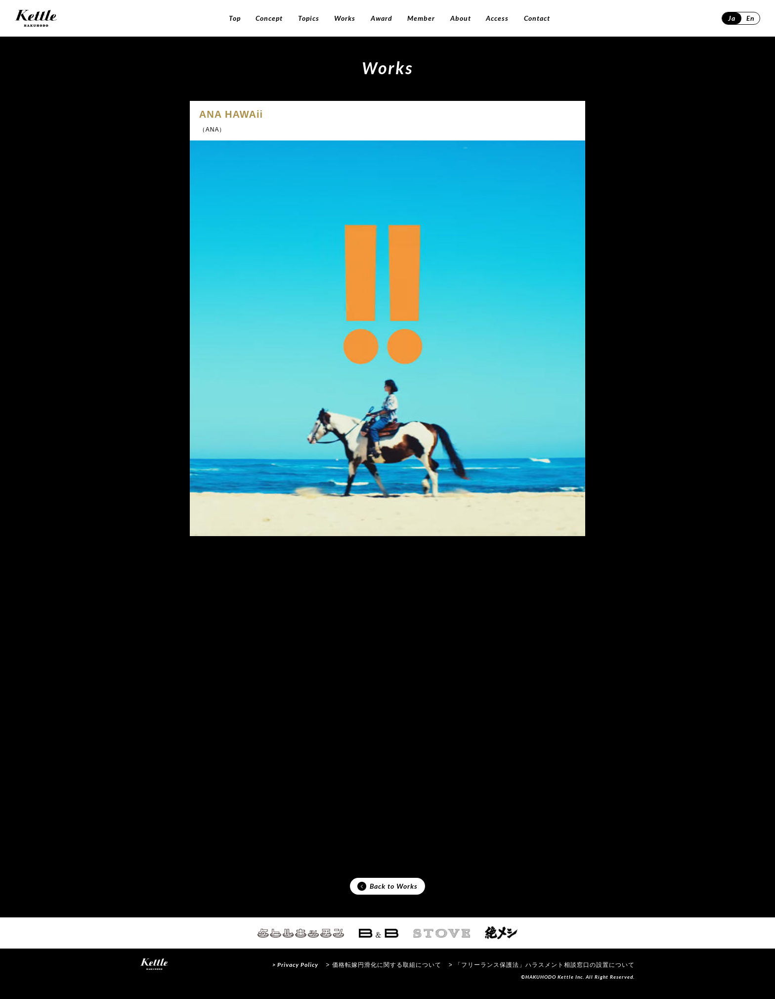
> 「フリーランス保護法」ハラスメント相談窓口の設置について (542, 971)
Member (421, 18)
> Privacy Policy (295, 971)
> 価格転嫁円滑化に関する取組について (383, 971)
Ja (731, 18)
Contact (537, 18)
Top (235, 18)
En (750, 18)
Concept (269, 18)
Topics (308, 18)
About (460, 18)
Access (497, 18)
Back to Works (387, 890)
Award (381, 18)
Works (344, 18)
